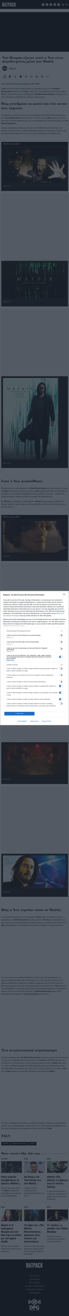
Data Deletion (22, 721)
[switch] (61, 635)
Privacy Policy (46, 721)
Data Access (34, 721)
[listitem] (34, 631)
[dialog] (34, 658)
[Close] (65, 595)
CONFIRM (19, 713)
